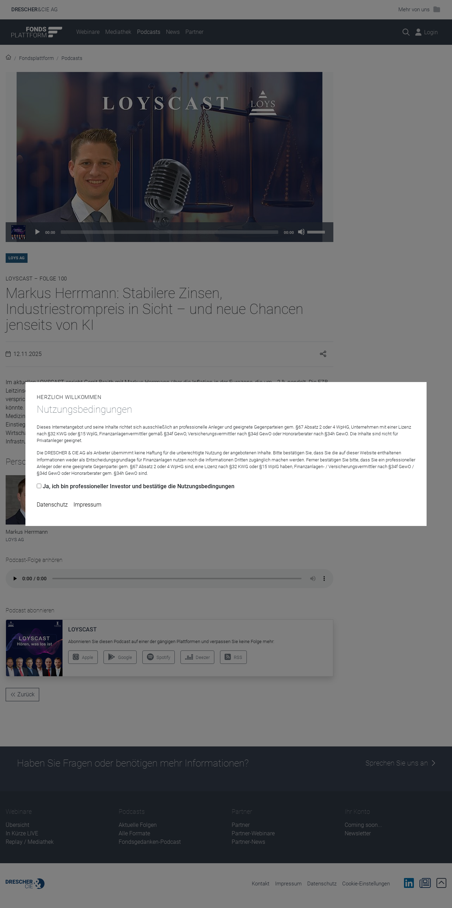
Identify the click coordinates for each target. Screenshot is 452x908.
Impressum (87, 504)
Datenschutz (52, 504)
